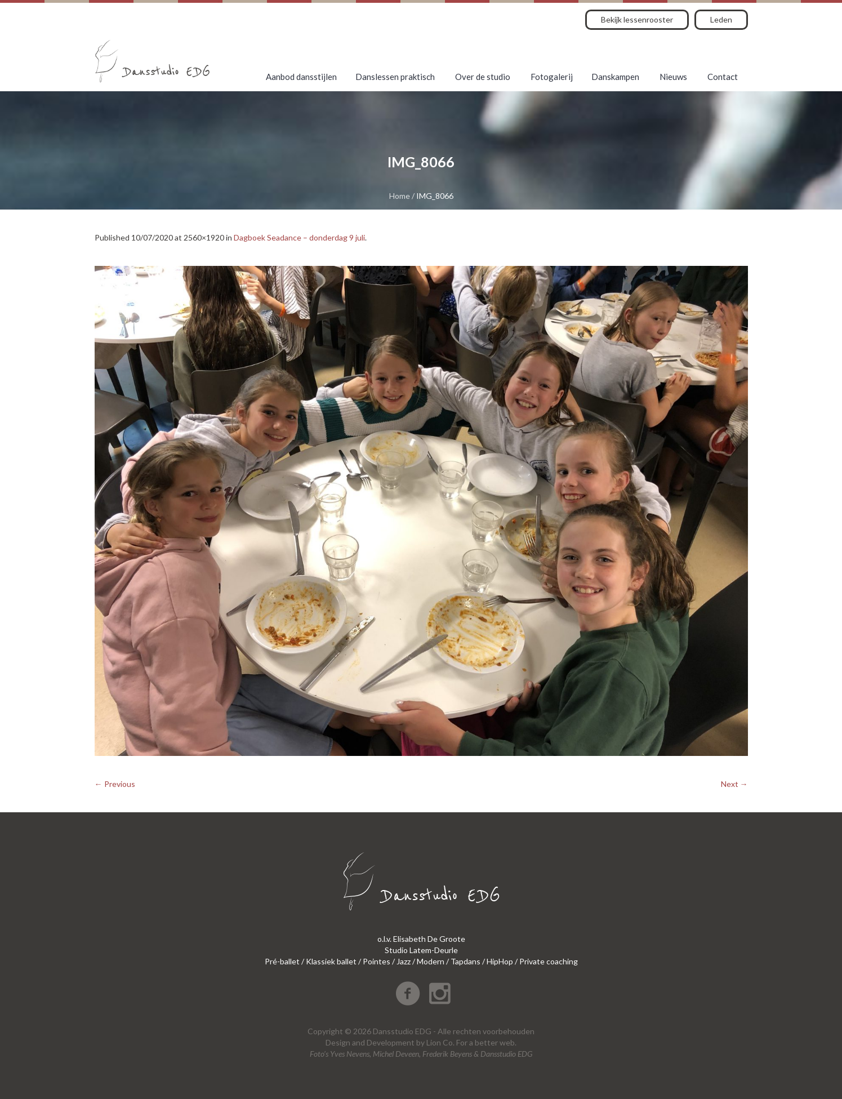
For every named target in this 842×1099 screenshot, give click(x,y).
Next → (734, 784)
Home (399, 196)
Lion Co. (440, 1042)
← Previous (115, 784)
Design (338, 1042)
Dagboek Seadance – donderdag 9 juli (299, 237)
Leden (721, 19)
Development (391, 1042)
